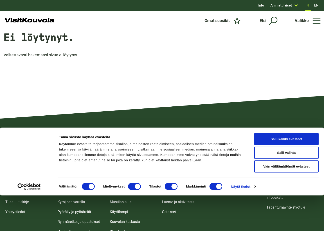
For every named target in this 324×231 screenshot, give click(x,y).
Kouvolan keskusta (125, 222)
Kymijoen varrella (71, 202)
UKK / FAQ (13, 192)
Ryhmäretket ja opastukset (79, 222)
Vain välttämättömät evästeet (286, 134)
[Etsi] (268, 21)
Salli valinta (286, 120)
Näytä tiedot (240, 154)
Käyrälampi (119, 212)
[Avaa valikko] (308, 21)
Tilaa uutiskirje (17, 202)
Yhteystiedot (15, 212)
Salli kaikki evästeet (286, 107)
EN (316, 5)
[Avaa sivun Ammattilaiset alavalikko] (296, 5)
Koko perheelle (69, 172)
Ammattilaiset (281, 5)
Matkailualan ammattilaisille (289, 172)
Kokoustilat (223, 172)
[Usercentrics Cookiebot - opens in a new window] (29, 154)
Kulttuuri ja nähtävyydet (76, 192)
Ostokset (169, 212)
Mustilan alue (120, 202)
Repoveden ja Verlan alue (130, 182)
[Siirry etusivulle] (29, 21)
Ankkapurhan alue (124, 192)
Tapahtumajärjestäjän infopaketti (284, 195)
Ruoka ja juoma (174, 182)
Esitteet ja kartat (18, 172)
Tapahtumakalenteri (230, 182)
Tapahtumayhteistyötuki (285, 207)
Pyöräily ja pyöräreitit (74, 212)
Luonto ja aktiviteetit (178, 202)
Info (261, 5)
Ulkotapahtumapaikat (231, 192)
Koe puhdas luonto (73, 182)
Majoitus (169, 172)
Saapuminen (15, 182)
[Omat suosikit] (223, 21)
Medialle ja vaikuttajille (284, 182)
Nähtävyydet (172, 192)
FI (307, 5)
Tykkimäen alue (122, 172)
